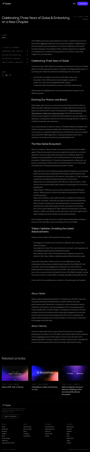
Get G (25, 431)
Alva (38, 243)
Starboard (5, 429)
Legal (68, 440)
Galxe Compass (58, 113)
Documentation (49, 427)
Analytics (69, 431)
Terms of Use (4, 449)
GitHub (47, 436)
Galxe (43, 43)
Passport (4, 433)
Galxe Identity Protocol (78, 111)
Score (3, 436)
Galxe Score (47, 113)
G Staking (26, 433)
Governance (26, 436)
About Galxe (70, 427)
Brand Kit (69, 429)
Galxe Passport (36, 113)
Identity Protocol (49, 429)
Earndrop (4, 431)
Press (68, 436)
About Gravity (27, 427)
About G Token (27, 429)
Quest (3, 427)
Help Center (70, 438)
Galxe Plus (5, 440)
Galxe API (47, 431)
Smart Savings (6, 438)
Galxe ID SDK (48, 433)
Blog (68, 433)
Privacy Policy (12, 449)
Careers (69, 443)
